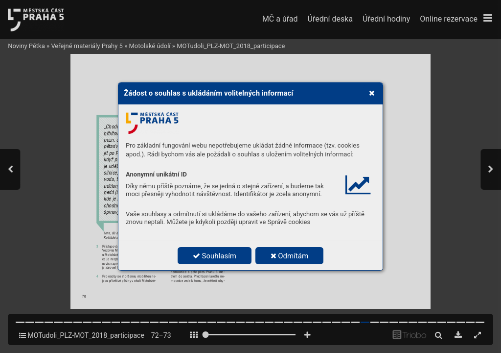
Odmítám (290, 256)
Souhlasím (214, 256)
